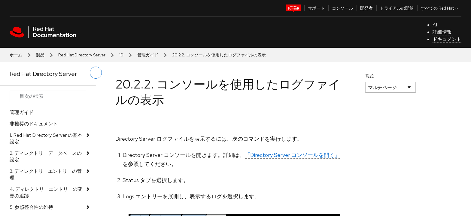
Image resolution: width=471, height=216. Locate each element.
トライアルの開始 (397, 8)
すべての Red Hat (440, 8)
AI (435, 25)
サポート (316, 8)
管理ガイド (147, 55)
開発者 (366, 8)
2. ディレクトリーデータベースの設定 (46, 156)
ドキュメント (447, 39)
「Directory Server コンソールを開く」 (292, 155)
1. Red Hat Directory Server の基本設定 (46, 138)
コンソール (342, 8)
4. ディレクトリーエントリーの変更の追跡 (46, 192)
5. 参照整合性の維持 (31, 207)
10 (121, 55)
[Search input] (48, 96)
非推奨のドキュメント (34, 124)
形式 (369, 76)
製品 (40, 55)
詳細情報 (442, 32)
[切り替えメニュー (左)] (96, 73)
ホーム (16, 55)
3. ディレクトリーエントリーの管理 (46, 174)
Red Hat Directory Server (81, 55)
